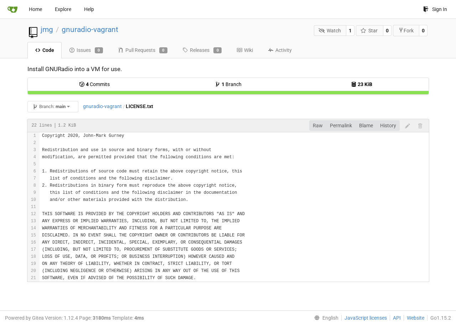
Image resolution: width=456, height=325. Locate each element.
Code (44, 50)
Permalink (341, 125)
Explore (63, 9)
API (397, 318)
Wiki (245, 50)
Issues (86, 50)
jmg (47, 29)
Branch (228, 84)
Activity (280, 50)
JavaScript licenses (365, 318)
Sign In (435, 9)
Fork (406, 30)
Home (35, 9)
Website (415, 318)
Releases (202, 50)
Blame (366, 125)
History (388, 125)
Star (369, 30)
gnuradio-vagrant (90, 29)
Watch (329, 30)
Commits (94, 84)
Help (89, 9)
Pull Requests (142, 50)
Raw (318, 125)
